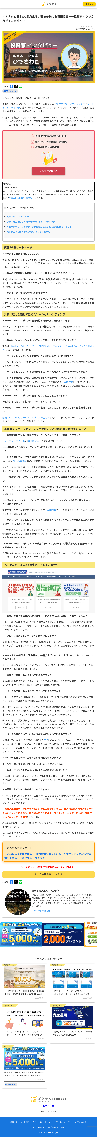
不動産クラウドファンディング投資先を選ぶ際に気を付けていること (39, 226)
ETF (46, 740)
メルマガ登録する (48, 171)
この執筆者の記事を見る (42, 910)
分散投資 (68, 381)
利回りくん (33, 441)
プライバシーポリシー (42, 1122)
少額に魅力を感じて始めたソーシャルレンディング (31, 221)
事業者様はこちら (56, 1127)
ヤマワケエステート (15, 441)
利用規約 (25, 1122)
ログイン (89, 4)
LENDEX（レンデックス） (50, 346)
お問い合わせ (81, 1122)
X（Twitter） (39, 1127)
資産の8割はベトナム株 (18, 216)
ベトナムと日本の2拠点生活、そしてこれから (28, 231)
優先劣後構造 (20, 460)
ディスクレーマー (64, 1122)
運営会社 (14, 1122)
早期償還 (51, 510)
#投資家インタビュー (10, 91)
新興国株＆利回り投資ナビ (21, 197)
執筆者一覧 (48, 1106)
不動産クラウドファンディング (69, 103)
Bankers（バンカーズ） (22, 346)
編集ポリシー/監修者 (48, 1111)
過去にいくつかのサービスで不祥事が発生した (25, 417)
